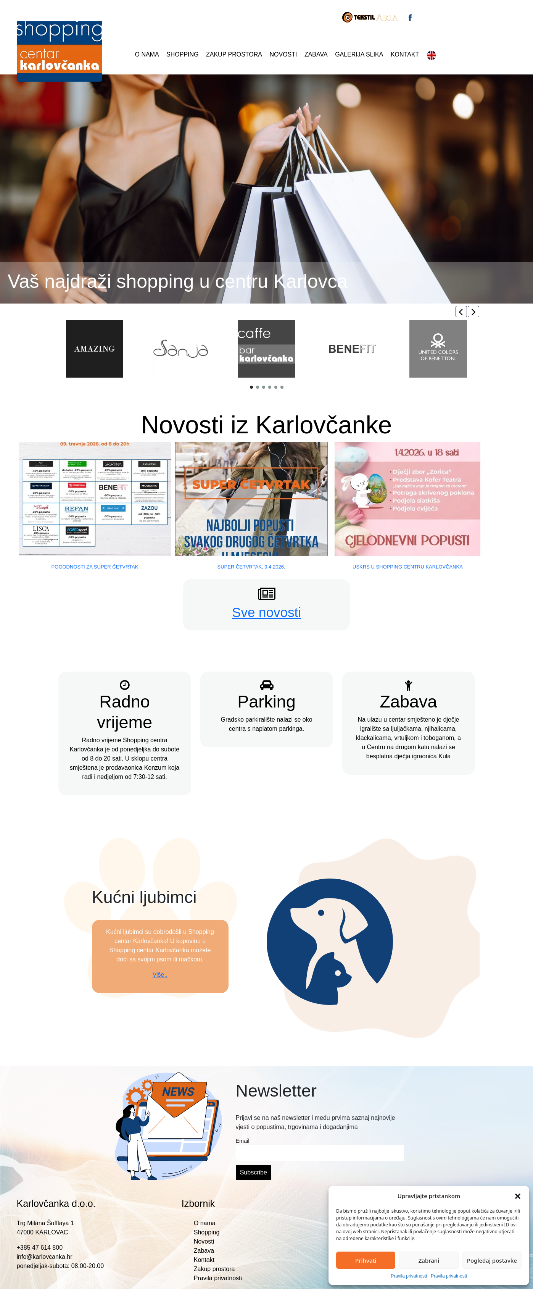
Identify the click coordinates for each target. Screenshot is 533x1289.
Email (243, 1141)
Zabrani (429, 1260)
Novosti (283, 54)
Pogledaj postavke (492, 1260)
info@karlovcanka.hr (44, 1256)
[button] (518, 1196)
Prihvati (365, 1260)
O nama (147, 54)
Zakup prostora (234, 54)
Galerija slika (359, 54)
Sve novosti (266, 612)
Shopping (182, 54)
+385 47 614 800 (40, 1247)
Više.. (160, 974)
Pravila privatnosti (409, 1276)
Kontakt (405, 54)
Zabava (316, 54)
